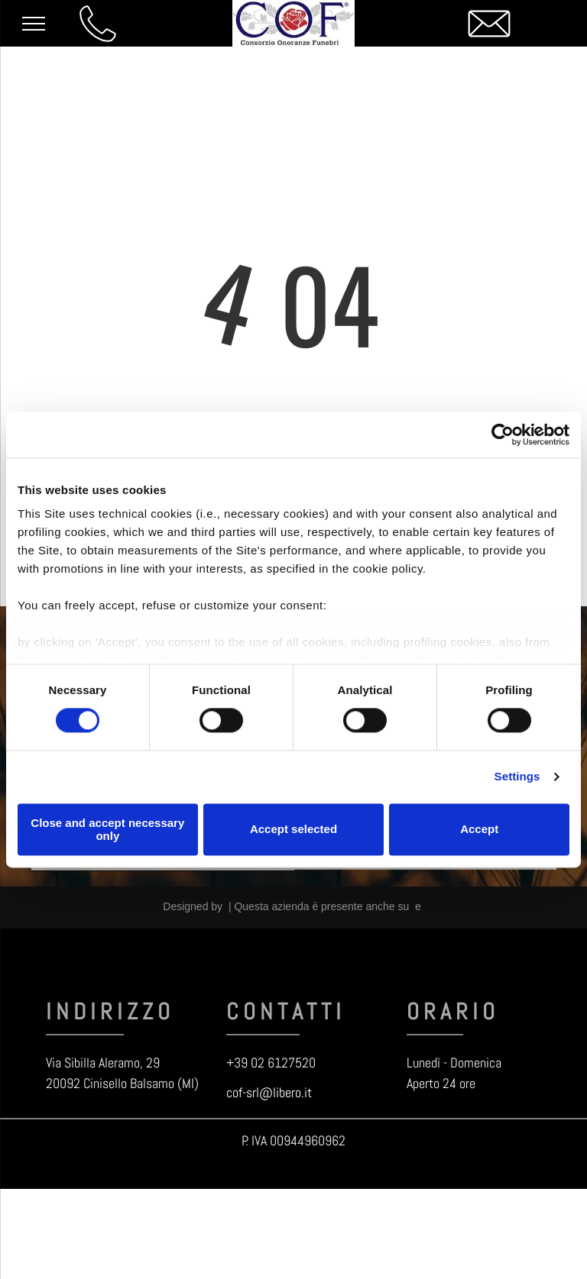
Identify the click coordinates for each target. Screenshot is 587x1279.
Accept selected (293, 829)
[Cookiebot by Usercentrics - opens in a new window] (502, 434)
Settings (517, 776)
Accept (479, 829)
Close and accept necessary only (107, 829)
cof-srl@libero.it (269, 1092)
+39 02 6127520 (271, 1062)
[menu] (34, 24)
